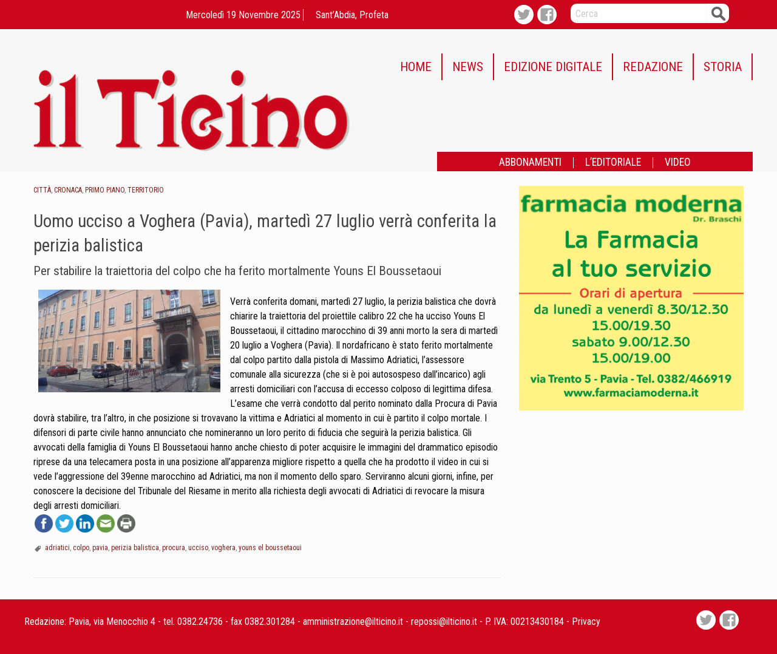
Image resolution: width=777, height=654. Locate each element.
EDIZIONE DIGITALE (553, 67)
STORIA (723, 67)
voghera (223, 547)
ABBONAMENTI (530, 162)
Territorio (145, 190)
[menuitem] (416, 66)
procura (173, 547)
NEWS (467, 67)
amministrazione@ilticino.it (353, 621)
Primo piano (104, 190)
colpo (81, 547)
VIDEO (678, 162)
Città (42, 190)
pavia (100, 547)
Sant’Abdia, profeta (352, 15)
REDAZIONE (653, 67)
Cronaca (68, 190)
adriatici (57, 547)
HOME (416, 67)
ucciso (198, 547)
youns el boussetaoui (270, 547)
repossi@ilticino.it (444, 621)
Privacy (586, 621)
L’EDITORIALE (613, 162)
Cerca (718, 13)
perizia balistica (135, 547)
